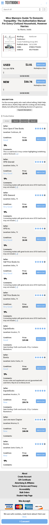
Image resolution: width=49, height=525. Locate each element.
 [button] (2, 2)
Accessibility (24, 489)
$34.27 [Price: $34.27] (25, 369)
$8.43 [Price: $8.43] (24, 173)
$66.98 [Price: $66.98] (25, 431)
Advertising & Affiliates (24, 483)
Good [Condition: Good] (5, 140)
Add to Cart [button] (41, 64)
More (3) (33, 121)
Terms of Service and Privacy (24, 486)
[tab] (7, 121)
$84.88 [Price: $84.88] (25, 455)
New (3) (16, 121)
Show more (24, 76)
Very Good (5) (24, 121)
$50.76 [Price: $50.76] (25, 402)
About (24, 473)
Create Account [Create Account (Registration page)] (24, 477)
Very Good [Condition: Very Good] (7, 173)
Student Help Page (24, 495)
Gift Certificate (24, 480)
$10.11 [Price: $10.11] (25, 306)
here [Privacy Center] (24, 516)
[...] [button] (17, 154)
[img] (9, 506)
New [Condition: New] (5, 402)
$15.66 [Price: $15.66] (25, 340)
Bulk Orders (24, 492)
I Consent (25, 521)
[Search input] (24, 9)
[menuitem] (41, 2)
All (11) (7, 121)
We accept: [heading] (24, 501)
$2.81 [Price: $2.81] (24, 140)
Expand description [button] (24, 110)
